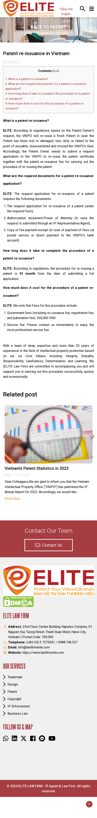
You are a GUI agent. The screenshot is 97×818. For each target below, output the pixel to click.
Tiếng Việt (66, 9)
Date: (9, 475)
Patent (12, 692)
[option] (49, 453)
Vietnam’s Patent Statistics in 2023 (36, 468)
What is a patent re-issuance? (26, 79)
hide (55, 71)
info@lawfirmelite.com (34, 647)
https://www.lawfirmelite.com (43, 653)
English (66, 14)
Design (13, 684)
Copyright (14, 699)
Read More (12, 499)
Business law (18, 713)
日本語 (66, 24)
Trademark (15, 677)
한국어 (66, 19)
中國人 (66, 28)
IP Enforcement (19, 706)
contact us (48, 545)
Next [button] (93, 436)
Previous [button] (4, 436)
